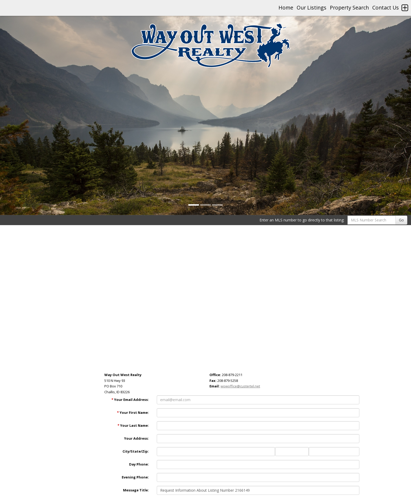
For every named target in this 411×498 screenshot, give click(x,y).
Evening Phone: (135, 477)
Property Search (349, 7)
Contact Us (385, 7)
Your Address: (136, 438)
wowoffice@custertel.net (240, 386)
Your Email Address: (130, 399)
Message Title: (136, 490)
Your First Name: (133, 412)
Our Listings (311, 7)
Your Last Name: (133, 425)
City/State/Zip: (136, 451)
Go (401, 219)
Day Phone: (139, 464)
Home (285, 7)
